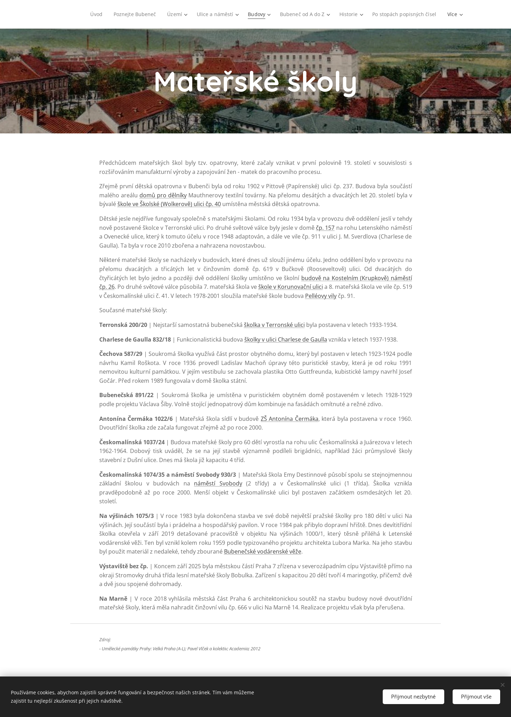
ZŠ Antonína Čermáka (289, 419)
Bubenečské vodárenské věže (262, 551)
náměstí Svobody (218, 483)
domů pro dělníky (163, 195)
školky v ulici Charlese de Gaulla (285, 339)
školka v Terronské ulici (274, 325)
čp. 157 (325, 228)
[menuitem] (92, 14)
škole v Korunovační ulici (290, 287)
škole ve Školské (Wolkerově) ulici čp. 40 (169, 204)
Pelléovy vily (321, 296)
